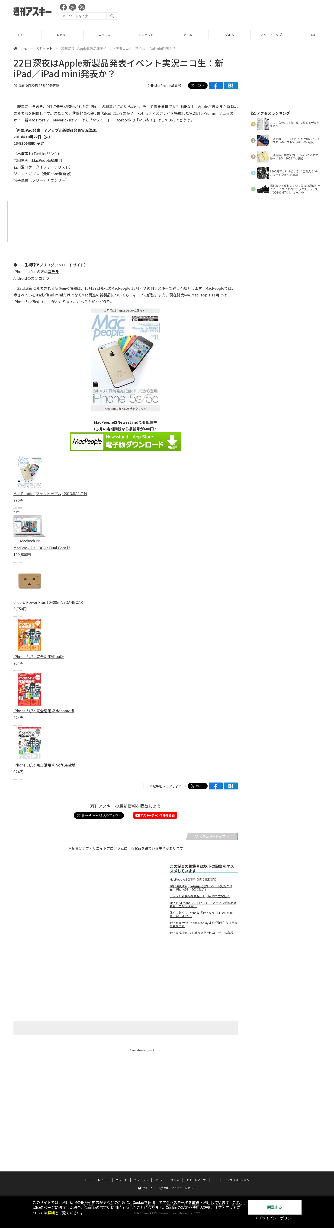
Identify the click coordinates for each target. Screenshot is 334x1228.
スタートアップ (271, 34)
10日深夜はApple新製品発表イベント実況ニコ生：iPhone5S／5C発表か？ (201, 887)
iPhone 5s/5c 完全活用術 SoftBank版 (44, 765)
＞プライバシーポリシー (274, 1218)
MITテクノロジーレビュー (178, 1188)
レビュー (63, 34)
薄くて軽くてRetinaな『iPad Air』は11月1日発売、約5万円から (201, 914)
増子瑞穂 (20, 180)
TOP (21, 34)
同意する (274, 1207)
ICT (313, 34)
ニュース (104, 34)
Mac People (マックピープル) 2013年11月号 (50, 493)
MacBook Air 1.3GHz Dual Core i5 (41, 547)
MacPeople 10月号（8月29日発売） (194, 879)
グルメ (229, 34)
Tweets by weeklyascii (142, 1050)
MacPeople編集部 (167, 85)
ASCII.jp (145, 1188)
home (20, 48)
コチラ (53, 271)
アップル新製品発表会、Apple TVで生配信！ (200, 896)
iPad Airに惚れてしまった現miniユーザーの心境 (201, 932)
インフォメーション (236, 1180)
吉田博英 (20, 160)
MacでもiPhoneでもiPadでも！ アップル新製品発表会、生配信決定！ (203, 904)
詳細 (51, 1213)
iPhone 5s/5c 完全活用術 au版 (38, 656)
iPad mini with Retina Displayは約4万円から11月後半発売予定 (204, 924)
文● (150, 85)
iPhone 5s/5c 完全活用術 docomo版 (43, 710)
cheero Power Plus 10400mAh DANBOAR (48, 602)
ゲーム (187, 34)
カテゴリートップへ (211, 836)
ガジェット (146, 34)
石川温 (19, 167)
